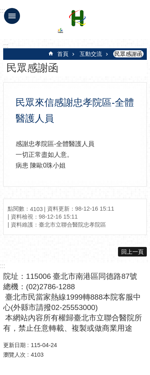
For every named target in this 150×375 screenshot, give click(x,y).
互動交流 (91, 54)
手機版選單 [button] (12, 16)
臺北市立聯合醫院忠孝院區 (77, 23)
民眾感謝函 (128, 54)
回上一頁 (132, 252)
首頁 (62, 54)
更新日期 (14, 345)
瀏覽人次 (14, 354)
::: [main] (5, 45)
